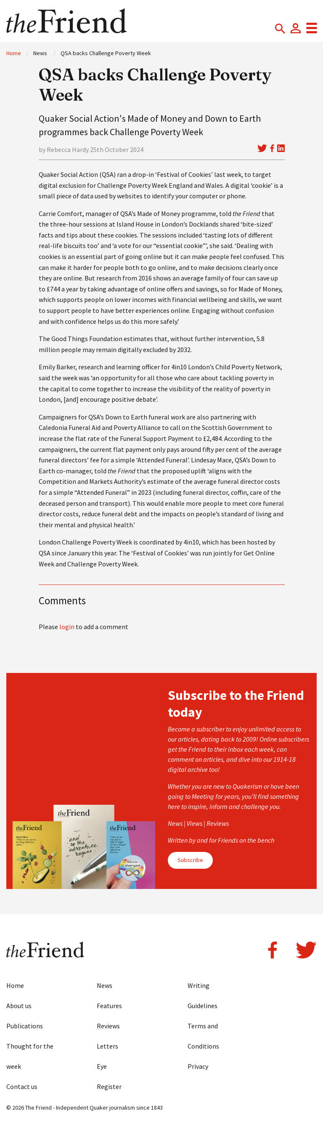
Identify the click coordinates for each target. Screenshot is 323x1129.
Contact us (21, 1086)
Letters (107, 1046)
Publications (24, 1026)
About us (19, 1005)
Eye (102, 1066)
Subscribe (190, 860)
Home (13, 53)
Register (109, 1086)
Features (109, 1005)
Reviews (108, 1026)
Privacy (198, 1066)
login (66, 626)
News (104, 985)
